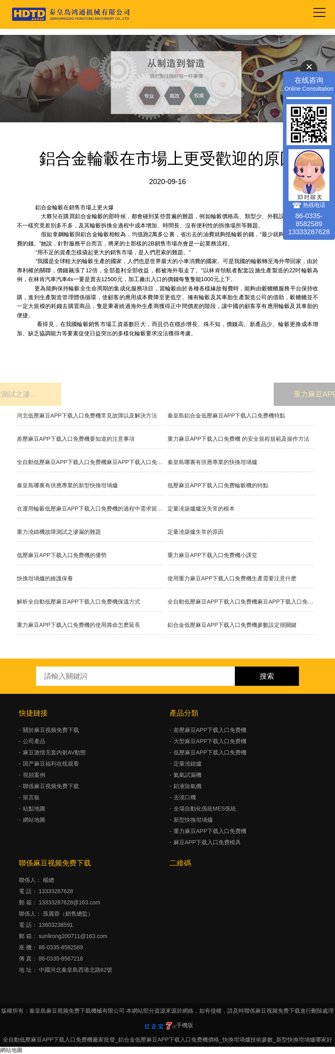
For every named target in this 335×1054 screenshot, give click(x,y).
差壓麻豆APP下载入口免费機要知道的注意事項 (76, 439)
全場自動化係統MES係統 (205, 808)
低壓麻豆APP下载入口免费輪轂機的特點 (218, 485)
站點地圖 (34, 808)
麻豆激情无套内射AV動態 (54, 752)
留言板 (31, 797)
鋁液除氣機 (188, 786)
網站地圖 (34, 820)
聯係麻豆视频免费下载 (51, 786)
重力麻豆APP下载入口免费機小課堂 (212, 555)
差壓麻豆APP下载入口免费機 (210, 730)
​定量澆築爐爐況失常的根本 (201, 508)
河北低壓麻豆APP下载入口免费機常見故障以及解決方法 (87, 415)
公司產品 (34, 741)
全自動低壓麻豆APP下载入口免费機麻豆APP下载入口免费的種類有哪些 (90, 462)
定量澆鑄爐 (188, 763)
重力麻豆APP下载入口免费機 (210, 831)
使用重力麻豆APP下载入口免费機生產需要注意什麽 (232, 578)
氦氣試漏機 (188, 775)
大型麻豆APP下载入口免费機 (210, 741)
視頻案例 (34, 775)
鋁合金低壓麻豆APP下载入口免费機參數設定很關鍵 (232, 625)
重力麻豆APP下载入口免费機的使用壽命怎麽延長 (78, 625)
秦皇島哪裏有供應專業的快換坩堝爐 (212, 462)
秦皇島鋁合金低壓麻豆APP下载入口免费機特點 (226, 415)
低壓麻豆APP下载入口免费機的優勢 (62, 555)
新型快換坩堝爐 (193, 820)
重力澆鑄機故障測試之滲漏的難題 (59, 532)
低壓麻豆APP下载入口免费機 (210, 752)
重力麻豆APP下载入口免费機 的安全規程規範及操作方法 (238, 439)
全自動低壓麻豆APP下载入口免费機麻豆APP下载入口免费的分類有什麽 (241, 601)
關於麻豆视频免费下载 (51, 730)
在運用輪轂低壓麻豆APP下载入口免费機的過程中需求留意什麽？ (90, 508)
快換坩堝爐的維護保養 (45, 578)
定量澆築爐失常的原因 (196, 532)
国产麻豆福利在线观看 (51, 763)
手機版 (184, 1025)
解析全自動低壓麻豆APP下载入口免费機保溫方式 (78, 601)
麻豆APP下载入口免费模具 (207, 842)
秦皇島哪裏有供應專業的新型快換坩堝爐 (67, 485)
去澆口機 (185, 797)
